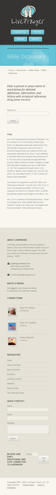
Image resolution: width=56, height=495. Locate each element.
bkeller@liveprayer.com (26, 275)
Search (13, 121)
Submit (13, 438)
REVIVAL (37, 32)
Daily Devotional (13, 370)
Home (11, 70)
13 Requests (24, 311)
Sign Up (43, 459)
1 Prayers (23, 325)
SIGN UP (35, 39)
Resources (21, 70)
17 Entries (23, 340)
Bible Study (34, 70)
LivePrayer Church (14, 379)
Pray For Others (27, 307)
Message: (11, 423)
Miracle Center (13, 388)
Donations (11, 374)
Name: (9, 406)
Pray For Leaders (28, 322)
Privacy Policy (28, 485)
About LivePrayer (14, 365)
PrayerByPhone (20, 32)
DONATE (20, 39)
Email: (9, 414)
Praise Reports (27, 337)
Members (11, 384)
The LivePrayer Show (15, 393)
